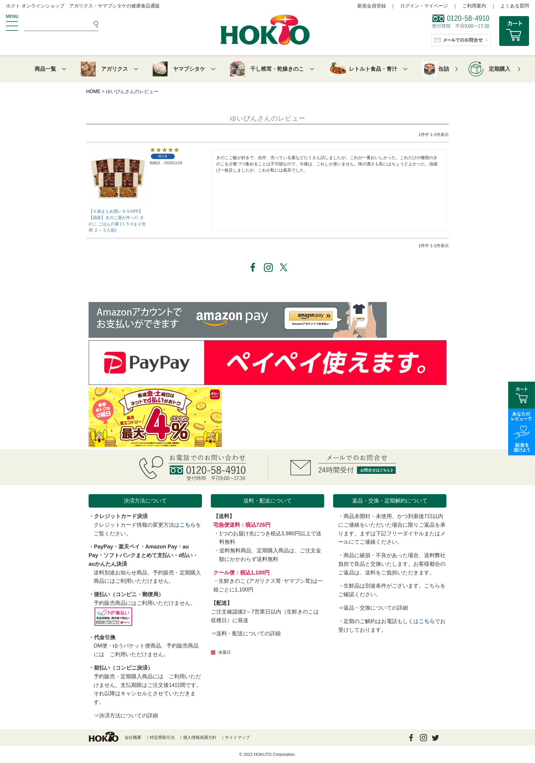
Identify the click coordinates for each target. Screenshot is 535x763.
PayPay (103, 547)
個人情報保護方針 (200, 737)
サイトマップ (237, 737)
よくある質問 (514, 5)
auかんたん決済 (108, 564)
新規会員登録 (371, 5)
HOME (93, 91)
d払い (186, 555)
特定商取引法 (162, 737)
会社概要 (133, 737)
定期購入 (499, 69)
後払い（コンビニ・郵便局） (129, 594)
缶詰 (443, 69)
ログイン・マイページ (424, 5)
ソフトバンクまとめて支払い (138, 555)
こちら (188, 525)
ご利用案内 (474, 5)
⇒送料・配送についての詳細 (246, 633)
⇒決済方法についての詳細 (126, 716)
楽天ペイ (129, 547)
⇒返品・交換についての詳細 (373, 608)
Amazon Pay (161, 547)
